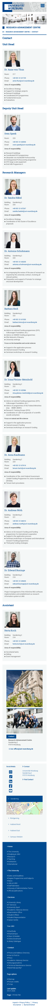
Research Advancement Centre (23, 27)
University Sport (13, 907)
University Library (14, 902)
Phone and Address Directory (18, 953)
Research (11, 857)
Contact (35, 32)
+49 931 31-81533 (19, 319)
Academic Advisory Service (17, 910)
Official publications (15, 891)
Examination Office (14, 912)
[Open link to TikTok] (9, 776)
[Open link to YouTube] (9, 790)
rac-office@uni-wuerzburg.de (22, 749)
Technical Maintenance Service (19, 965)
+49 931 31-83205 (19, 262)
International (12, 864)
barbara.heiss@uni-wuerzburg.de (25, 322)
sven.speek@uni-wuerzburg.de (24, 145)
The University (13, 852)
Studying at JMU (13, 854)
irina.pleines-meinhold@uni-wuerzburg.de (28, 393)
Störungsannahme (14, 963)
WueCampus (12, 934)
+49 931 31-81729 (19, 78)
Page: (9, 995)
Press (9, 958)
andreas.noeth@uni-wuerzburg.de (25, 524)
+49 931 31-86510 (19, 521)
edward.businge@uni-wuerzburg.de (26, 584)
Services (11, 897)
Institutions (11, 862)
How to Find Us (13, 955)
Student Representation (16, 917)
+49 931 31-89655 (19, 581)
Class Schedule (13, 936)
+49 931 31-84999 (19, 641)
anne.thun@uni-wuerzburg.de (23, 81)
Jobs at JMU (12, 883)
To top (10, 984)
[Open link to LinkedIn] (9, 781)
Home (10, 846)
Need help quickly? (14, 968)
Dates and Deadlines (15, 876)
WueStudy (11, 931)
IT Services (11, 905)
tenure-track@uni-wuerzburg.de (24, 468)
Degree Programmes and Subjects (20, 878)
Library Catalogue (14, 941)
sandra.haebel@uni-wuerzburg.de (25, 211)
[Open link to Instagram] (9, 772)
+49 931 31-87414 (19, 465)
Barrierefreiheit (29, 1005)
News (9, 881)
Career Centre (12, 920)
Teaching (11, 859)
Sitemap (10, 979)
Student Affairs (13, 915)
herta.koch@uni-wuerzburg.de (24, 644)
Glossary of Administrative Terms (20, 888)
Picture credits (13, 982)
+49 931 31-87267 (19, 208)
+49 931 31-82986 (19, 390)
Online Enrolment (14, 939)
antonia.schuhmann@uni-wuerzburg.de (27, 264)
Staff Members (13, 886)
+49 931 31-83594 (19, 142)
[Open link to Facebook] (9, 786)
